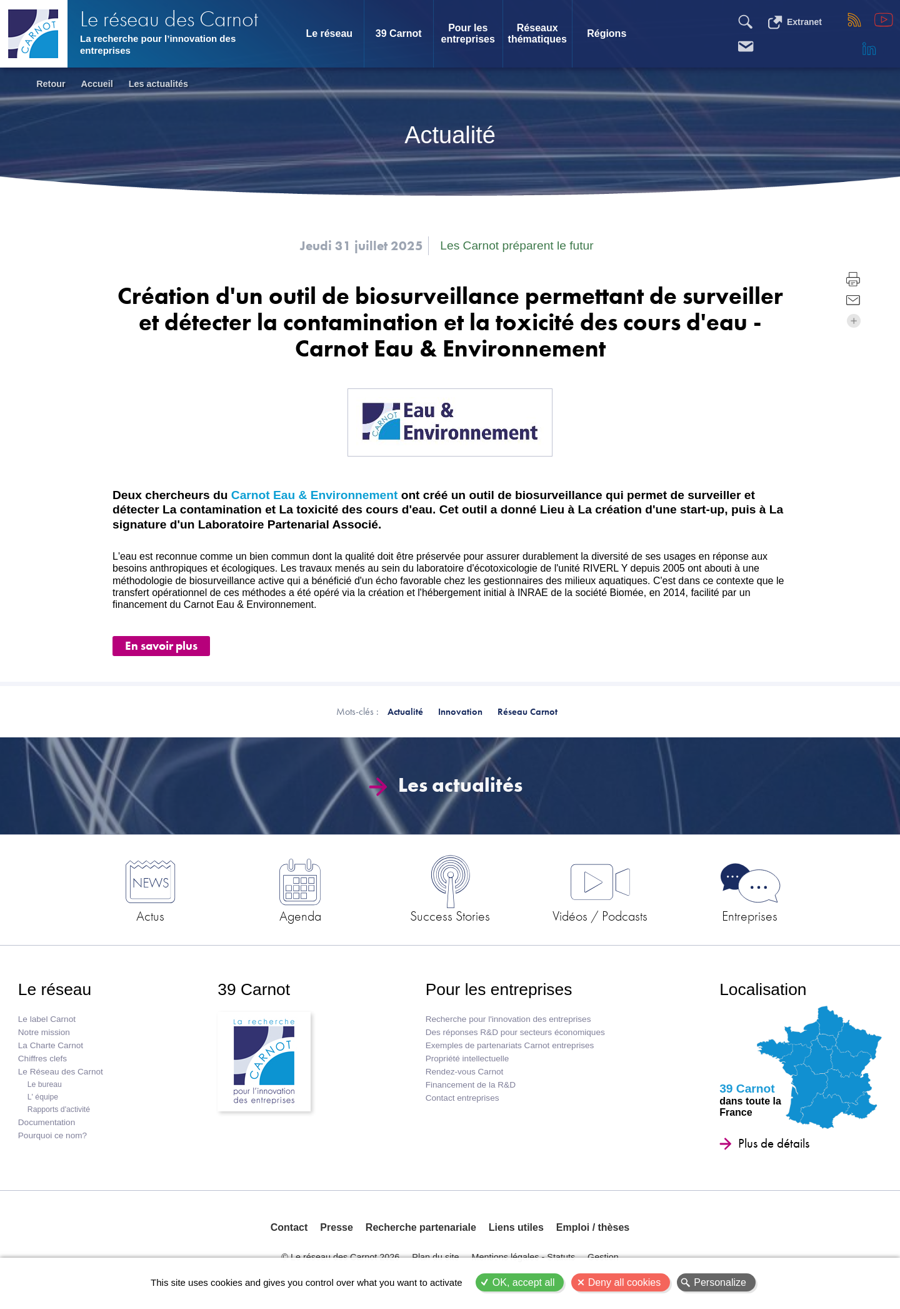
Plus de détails (773, 1143)
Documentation (46, 1122)
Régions (606, 33)
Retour (50, 84)
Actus (150, 915)
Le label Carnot (47, 1019)
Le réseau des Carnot (169, 19)
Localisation (762, 989)
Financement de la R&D (471, 1084)
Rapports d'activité (59, 1109)
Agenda (300, 915)
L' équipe (43, 1097)
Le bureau (45, 1084)
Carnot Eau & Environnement (314, 495)
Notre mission (44, 1032)
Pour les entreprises (468, 33)
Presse (336, 1227)
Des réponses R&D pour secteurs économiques (515, 1032)
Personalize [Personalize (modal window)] (720, 1282)
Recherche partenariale (421, 1227)
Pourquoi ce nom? (52, 1135)
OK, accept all (523, 1282)
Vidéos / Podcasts (600, 915)
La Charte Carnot (50, 1045)
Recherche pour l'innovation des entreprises (508, 1019)
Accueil (97, 84)
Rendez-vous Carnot (465, 1071)
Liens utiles (516, 1227)
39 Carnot (399, 33)
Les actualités (158, 84)
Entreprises (750, 915)
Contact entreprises (462, 1098)
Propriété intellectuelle (467, 1058)
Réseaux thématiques (537, 33)
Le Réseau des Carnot (60, 1071)
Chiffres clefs (42, 1058)
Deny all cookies (624, 1282)
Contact (289, 1227)
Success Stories (450, 915)
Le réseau (329, 33)
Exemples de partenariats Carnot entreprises (510, 1045)
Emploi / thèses (592, 1227)
